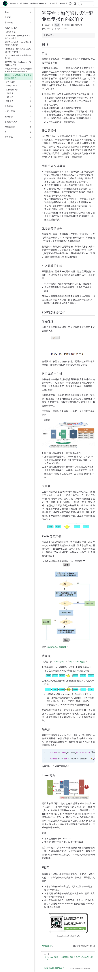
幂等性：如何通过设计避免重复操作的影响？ (18, 76)
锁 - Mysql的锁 (77, 661)
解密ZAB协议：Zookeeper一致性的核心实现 (18, 63)
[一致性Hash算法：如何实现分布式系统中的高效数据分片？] (68, 956)
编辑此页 (47, 946)
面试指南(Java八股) (38, 3)
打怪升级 (14, 3)
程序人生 (63, 3)
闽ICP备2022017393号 (54, 968)
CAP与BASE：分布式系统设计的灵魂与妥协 (17, 36)
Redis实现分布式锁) (56, 647)
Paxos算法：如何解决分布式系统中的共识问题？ (18, 50)
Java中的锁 (59, 661)
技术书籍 (24, 3)
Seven (47, 25)
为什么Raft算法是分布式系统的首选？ (18, 56)
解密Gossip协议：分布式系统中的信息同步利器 (18, 43)
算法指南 (53, 3)
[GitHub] (70, 3)
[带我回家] (6, 3)
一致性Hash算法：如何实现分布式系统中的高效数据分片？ (18, 70)
